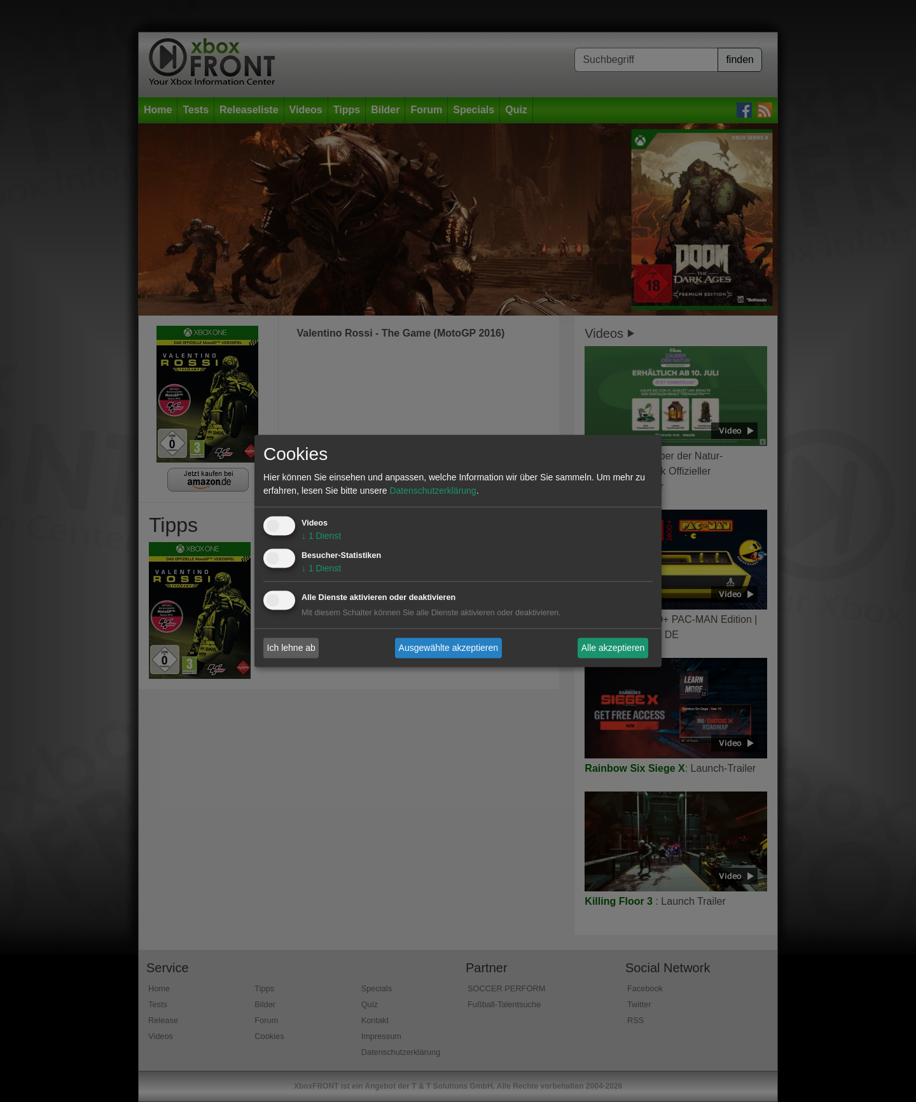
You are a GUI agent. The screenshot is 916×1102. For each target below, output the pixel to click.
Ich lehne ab (291, 648)
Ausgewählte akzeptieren (448, 648)
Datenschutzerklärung (432, 491)
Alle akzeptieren (613, 648)
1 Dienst (321, 536)
